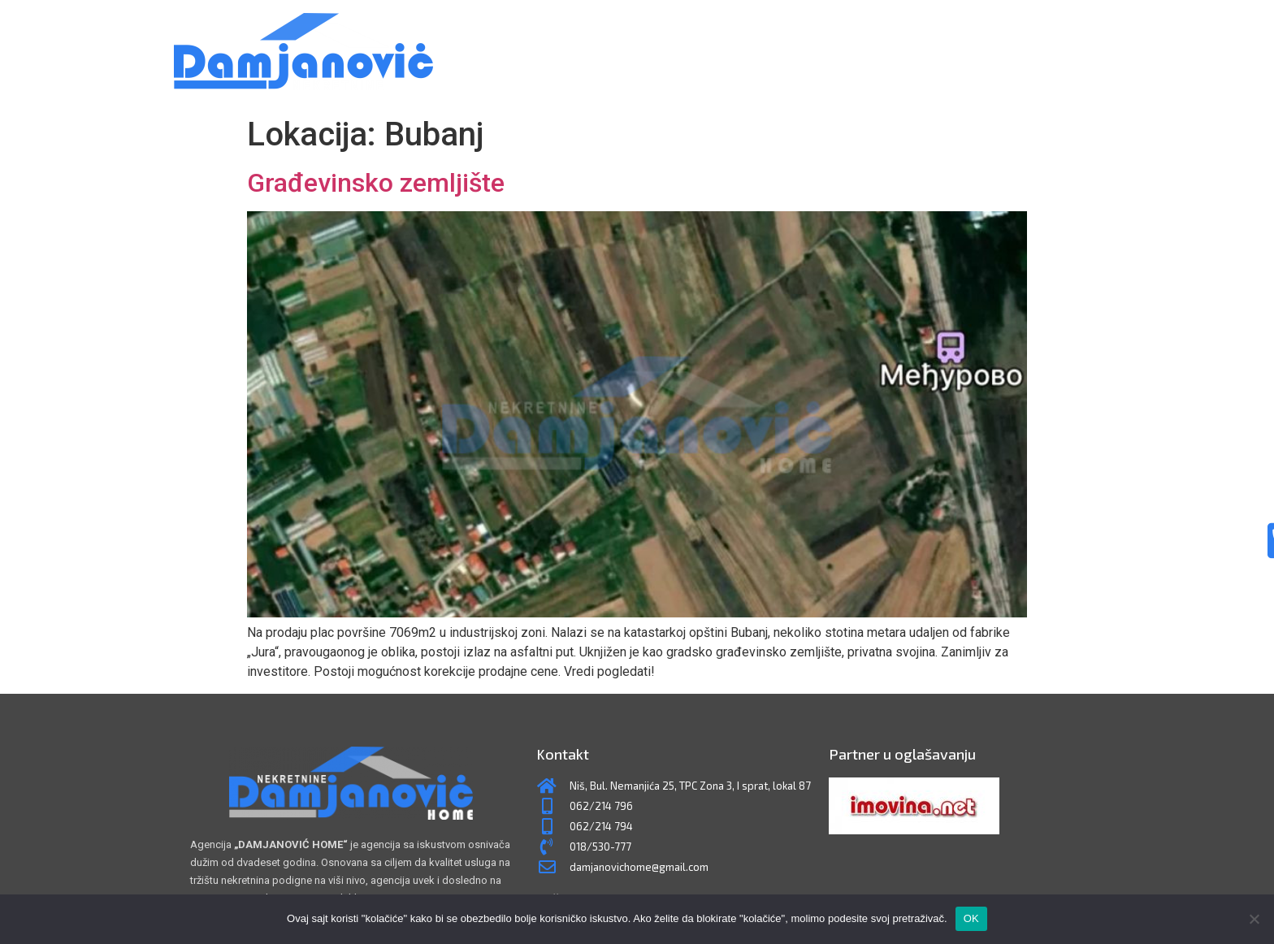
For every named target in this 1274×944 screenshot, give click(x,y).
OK (971, 918)
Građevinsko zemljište (376, 182)
